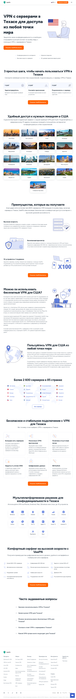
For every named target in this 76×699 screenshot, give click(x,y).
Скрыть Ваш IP (54, 662)
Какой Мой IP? (54, 659)
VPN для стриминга (43, 681)
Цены (16, 668)
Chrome (5, 674)
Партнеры (64, 661)
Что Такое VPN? (19, 659)
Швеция (27, 400)
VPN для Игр (42, 674)
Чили (9, 400)
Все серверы (38, 406)
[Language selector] (53, 2)
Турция (43, 396)
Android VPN (7, 671)
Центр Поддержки (31, 659)
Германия (60, 386)
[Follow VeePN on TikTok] (12, 693)
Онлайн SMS (54, 668)
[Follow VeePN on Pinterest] (21, 693)
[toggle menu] (71, 2)
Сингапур (10, 396)
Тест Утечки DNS (54, 665)
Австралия (11, 386)
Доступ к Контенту (43, 659)
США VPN (53, 677)
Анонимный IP (42, 671)
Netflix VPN (41, 684)
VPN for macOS (7, 662)
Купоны (17, 675)
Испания (59, 389)
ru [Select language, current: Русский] (53, 2)
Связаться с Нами (31, 662)
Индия (43, 389)
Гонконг (10, 389)
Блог (16, 686)
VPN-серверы (18, 683)
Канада (10, 393)
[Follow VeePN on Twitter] (8, 693)
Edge (5, 680)
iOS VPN (5, 668)
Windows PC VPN (8, 659)
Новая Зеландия (45, 393)
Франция (59, 396)
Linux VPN (6, 665)
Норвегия (60, 393)
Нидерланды (28, 393)
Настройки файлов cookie (31, 683)
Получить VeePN (62, 2)
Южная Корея (45, 400)
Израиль (27, 389)
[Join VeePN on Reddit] (16, 693)
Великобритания (45, 386)
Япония (59, 400)
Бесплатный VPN (8, 683)
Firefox (5, 677)
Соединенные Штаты (30, 396)
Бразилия (27, 386)
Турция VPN (53, 687)
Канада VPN (53, 684)
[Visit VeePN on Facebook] (4, 693)
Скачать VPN (18, 662)
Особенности (18, 665)
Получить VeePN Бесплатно (14, 47)
